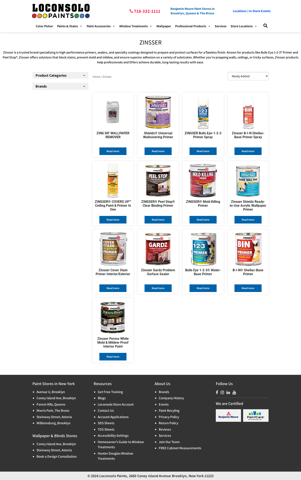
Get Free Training (110, 392)
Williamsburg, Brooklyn (53, 423)
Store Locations (244, 26)
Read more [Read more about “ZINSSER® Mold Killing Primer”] (203, 219)
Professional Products (193, 26)
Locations (240, 11)
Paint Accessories (101, 26)
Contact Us (106, 410)
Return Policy (168, 423)
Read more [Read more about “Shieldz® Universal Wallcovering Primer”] (158, 151)
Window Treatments (135, 26)
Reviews (165, 429)
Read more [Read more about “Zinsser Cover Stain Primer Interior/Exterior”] (113, 288)
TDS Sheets (106, 429)
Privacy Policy (169, 417)
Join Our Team (169, 442)
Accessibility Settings (113, 435)
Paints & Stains (70, 26)
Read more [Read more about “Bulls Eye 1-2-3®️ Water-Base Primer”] (203, 288)
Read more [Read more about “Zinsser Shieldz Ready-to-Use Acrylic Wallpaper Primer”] (248, 219)
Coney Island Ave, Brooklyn (56, 398)
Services (220, 26)
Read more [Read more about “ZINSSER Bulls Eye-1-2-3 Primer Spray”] (203, 151)
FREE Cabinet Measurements (180, 448)
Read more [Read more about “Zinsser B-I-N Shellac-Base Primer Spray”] (248, 151)
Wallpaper (163, 26)
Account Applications (113, 417)
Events (164, 404)
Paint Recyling (169, 410)
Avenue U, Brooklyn (51, 392)
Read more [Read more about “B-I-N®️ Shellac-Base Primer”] (248, 288)
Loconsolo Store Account (116, 404)
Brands (164, 392)
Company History (171, 398)
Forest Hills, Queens (51, 404)
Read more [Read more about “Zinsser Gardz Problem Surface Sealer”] (158, 288)
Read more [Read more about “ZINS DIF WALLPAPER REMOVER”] (113, 151)
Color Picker (44, 26)
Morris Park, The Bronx (53, 410)
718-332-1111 (146, 11)
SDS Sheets (106, 423)
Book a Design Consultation (57, 456)
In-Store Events (260, 11)
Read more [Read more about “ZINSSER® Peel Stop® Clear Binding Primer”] (158, 219)
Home (96, 77)
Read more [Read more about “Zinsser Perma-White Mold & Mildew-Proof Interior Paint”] (113, 356)
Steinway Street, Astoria (54, 417)
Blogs (102, 398)
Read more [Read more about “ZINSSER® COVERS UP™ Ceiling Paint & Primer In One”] (113, 219)
